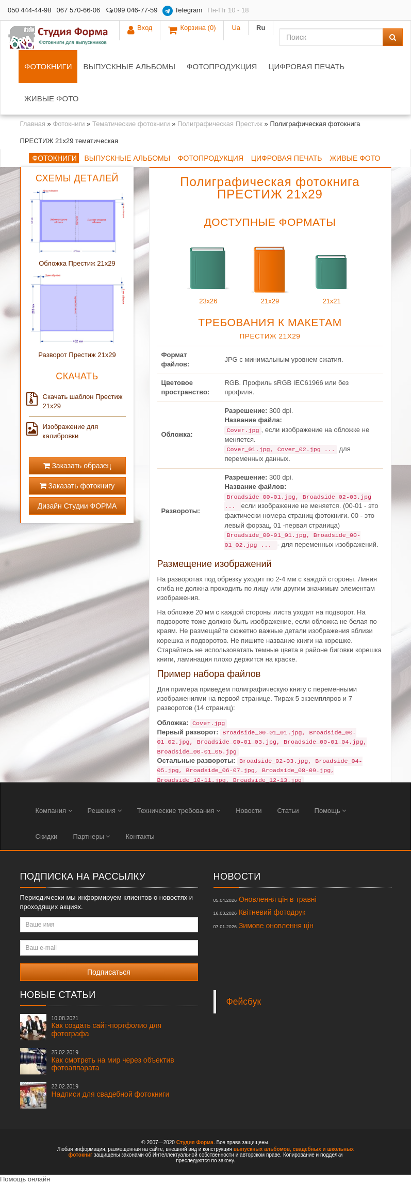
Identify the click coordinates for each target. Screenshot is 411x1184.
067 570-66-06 (79, 10)
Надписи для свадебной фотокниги (111, 1090)
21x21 (331, 269)
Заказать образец (77, 466)
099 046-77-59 (131, 10)
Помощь (331, 810)
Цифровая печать (306, 66)
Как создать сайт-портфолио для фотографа (107, 1026)
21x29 (270, 269)
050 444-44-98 (30, 10)
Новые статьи (58, 995)
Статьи (288, 810)
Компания (54, 810)
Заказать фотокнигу (77, 486)
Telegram (182, 11)
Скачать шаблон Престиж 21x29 (76, 401)
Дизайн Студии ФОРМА (77, 506)
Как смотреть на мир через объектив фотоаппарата (113, 1060)
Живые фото (51, 98)
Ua (365, 10)
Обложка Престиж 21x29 (77, 263)
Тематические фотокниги (131, 124)
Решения (105, 810)
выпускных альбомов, (262, 1149)
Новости (248, 810)
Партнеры (91, 836)
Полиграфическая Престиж (219, 124)
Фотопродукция (222, 66)
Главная (32, 124)
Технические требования (178, 810)
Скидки (47, 836)
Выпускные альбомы (129, 66)
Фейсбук (243, 1001)
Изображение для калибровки (63, 431)
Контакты (139, 836)
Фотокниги (48, 66)
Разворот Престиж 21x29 (77, 355)
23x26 (208, 269)
